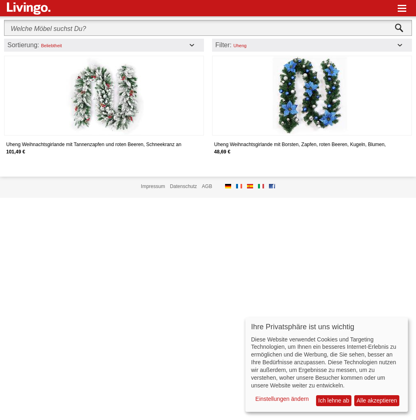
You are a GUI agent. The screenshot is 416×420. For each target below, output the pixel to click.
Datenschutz (183, 186)
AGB (207, 186)
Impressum (153, 186)
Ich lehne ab (333, 400)
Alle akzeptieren (377, 400)
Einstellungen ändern (282, 399)
